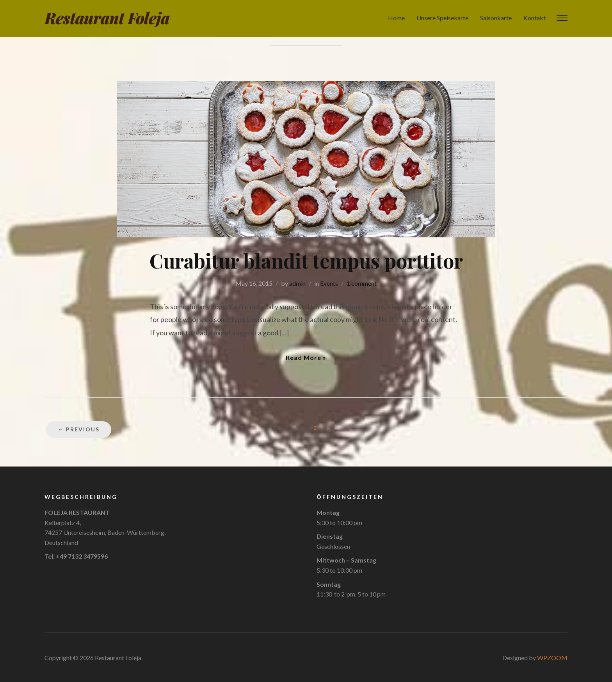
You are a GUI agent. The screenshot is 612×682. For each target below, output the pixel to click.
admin (297, 283)
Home (396, 17)
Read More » (306, 357)
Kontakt (534, 17)
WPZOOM (552, 657)
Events (329, 283)
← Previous (79, 429)
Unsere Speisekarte (442, 17)
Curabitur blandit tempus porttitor (306, 261)
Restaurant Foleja (106, 17)
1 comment (362, 283)
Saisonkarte (496, 17)
